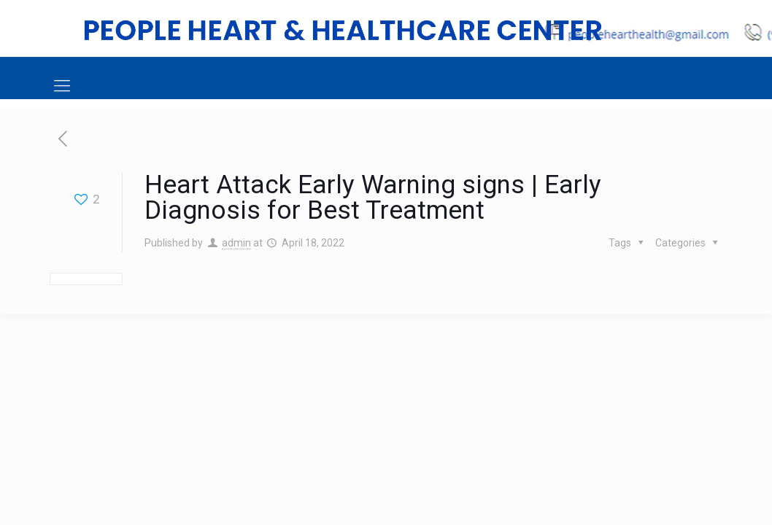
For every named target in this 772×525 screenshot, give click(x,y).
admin (236, 243)
